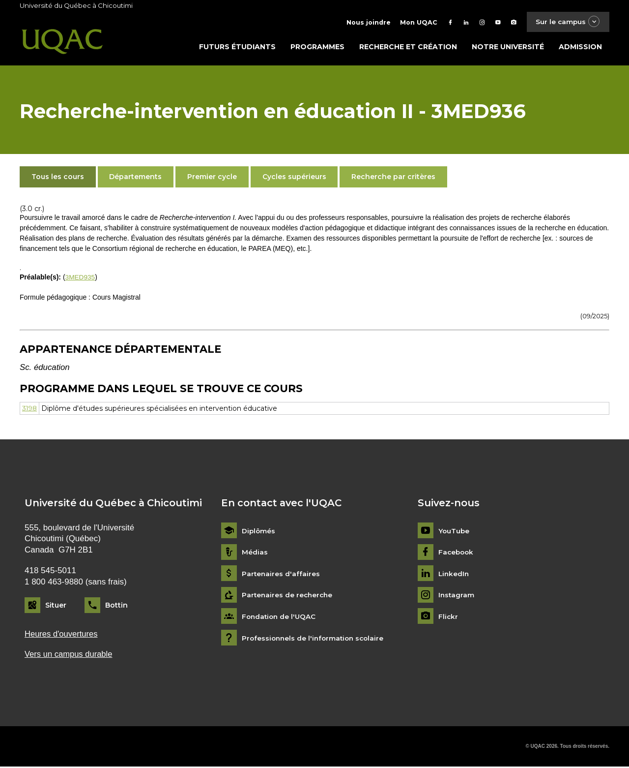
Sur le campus (567, 22)
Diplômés (259, 531)
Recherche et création (408, 47)
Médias (255, 553)
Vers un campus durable (69, 655)
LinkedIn (454, 574)
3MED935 (80, 278)
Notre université (508, 47)
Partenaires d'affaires (281, 574)
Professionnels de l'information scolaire (315, 639)
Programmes (317, 47)
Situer (55, 606)
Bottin (116, 606)
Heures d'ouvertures (62, 634)
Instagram (456, 596)
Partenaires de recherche (288, 596)
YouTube (454, 531)
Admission (580, 47)
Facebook (456, 553)
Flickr (448, 618)
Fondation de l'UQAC (280, 618)
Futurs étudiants (237, 47)
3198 (30, 408)
